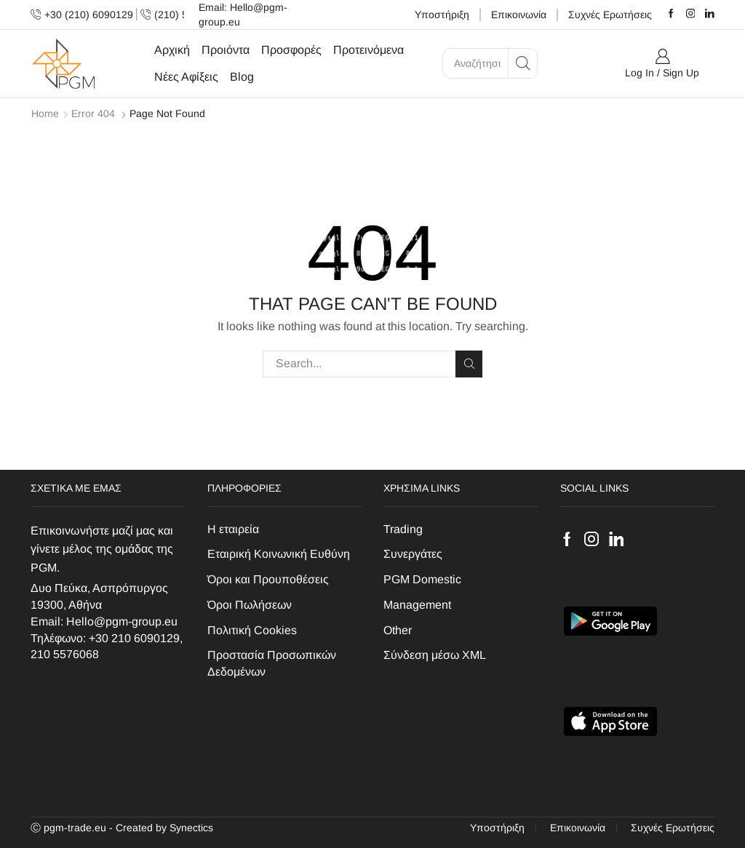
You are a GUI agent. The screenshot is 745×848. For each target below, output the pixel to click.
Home (45, 113)
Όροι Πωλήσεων (249, 605)
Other (397, 630)
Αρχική (172, 49)
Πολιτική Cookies (252, 630)
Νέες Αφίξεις (186, 76)
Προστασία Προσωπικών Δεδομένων (271, 663)
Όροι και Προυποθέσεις (268, 579)
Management (417, 605)
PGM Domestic (422, 579)
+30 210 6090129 (134, 638)
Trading (403, 529)
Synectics (191, 827)
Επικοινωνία (518, 14)
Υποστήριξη (442, 14)
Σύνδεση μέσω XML (434, 655)
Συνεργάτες (412, 554)
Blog (242, 76)
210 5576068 (65, 654)
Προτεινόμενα (368, 49)
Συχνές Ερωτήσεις (610, 14)
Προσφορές (291, 49)
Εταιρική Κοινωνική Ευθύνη (278, 554)
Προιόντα (226, 49)
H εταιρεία (233, 529)
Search (468, 364)
